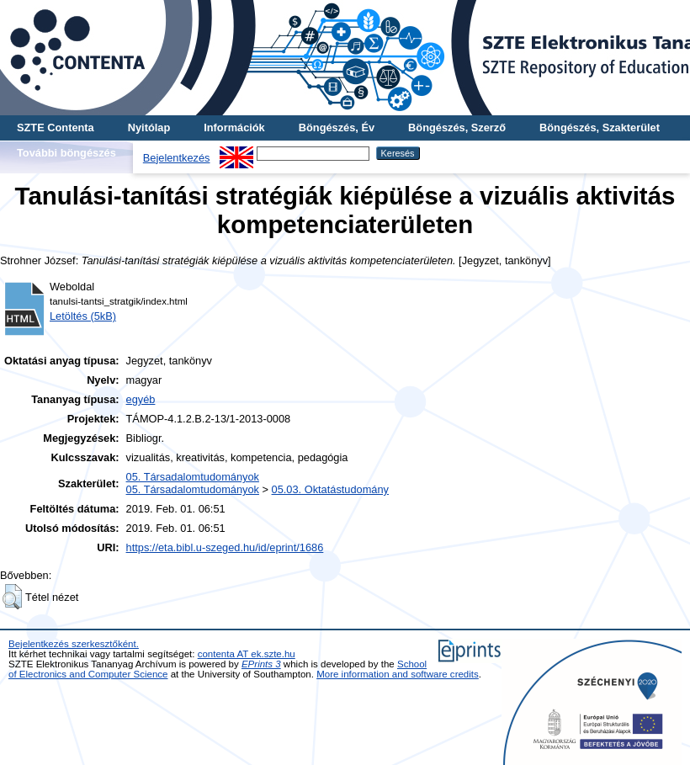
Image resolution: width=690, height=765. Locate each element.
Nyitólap (149, 127)
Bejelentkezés (176, 157)
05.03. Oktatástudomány (330, 489)
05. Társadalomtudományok (192, 476)
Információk (234, 127)
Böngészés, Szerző (457, 127)
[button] (12, 596)
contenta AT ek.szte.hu (246, 654)
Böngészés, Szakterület (599, 127)
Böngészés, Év (336, 127)
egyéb (141, 399)
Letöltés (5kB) (83, 316)
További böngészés (66, 152)
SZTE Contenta (55, 127)
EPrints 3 (261, 664)
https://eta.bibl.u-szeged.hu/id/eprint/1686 (225, 547)
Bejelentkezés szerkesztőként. (73, 644)
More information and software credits (397, 674)
